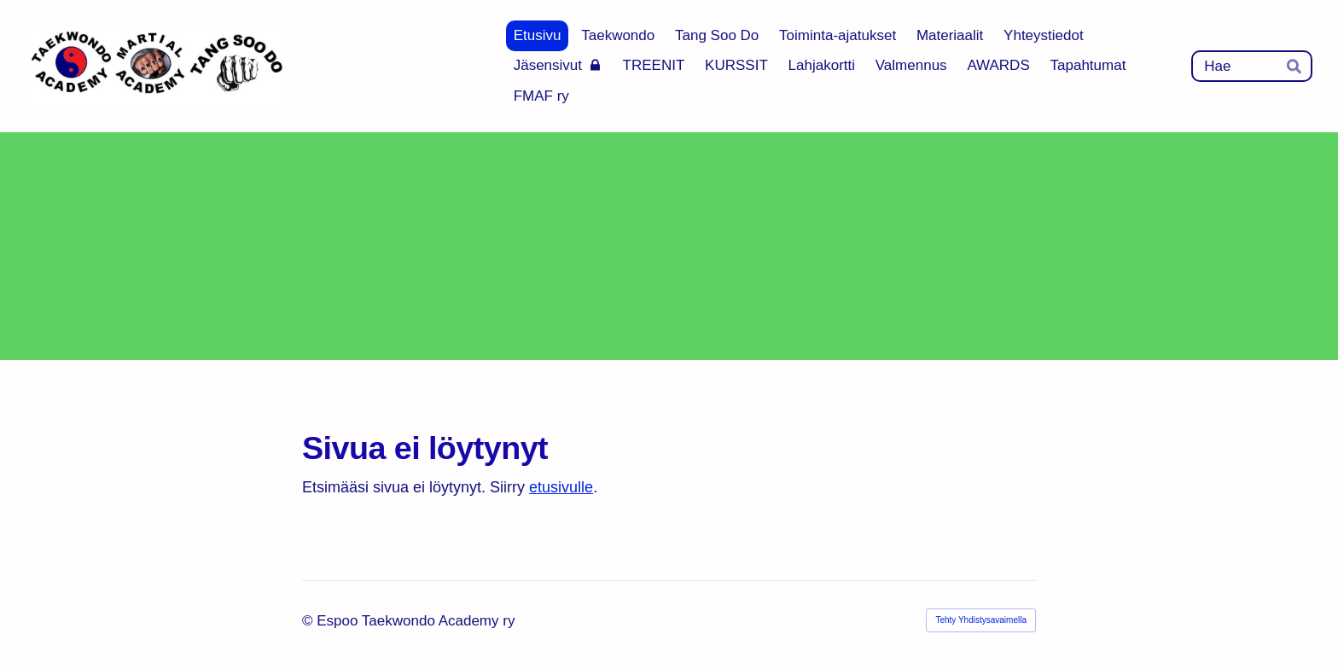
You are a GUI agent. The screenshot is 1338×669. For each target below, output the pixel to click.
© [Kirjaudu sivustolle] (309, 621)
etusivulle (561, 487)
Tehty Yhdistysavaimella (981, 620)
